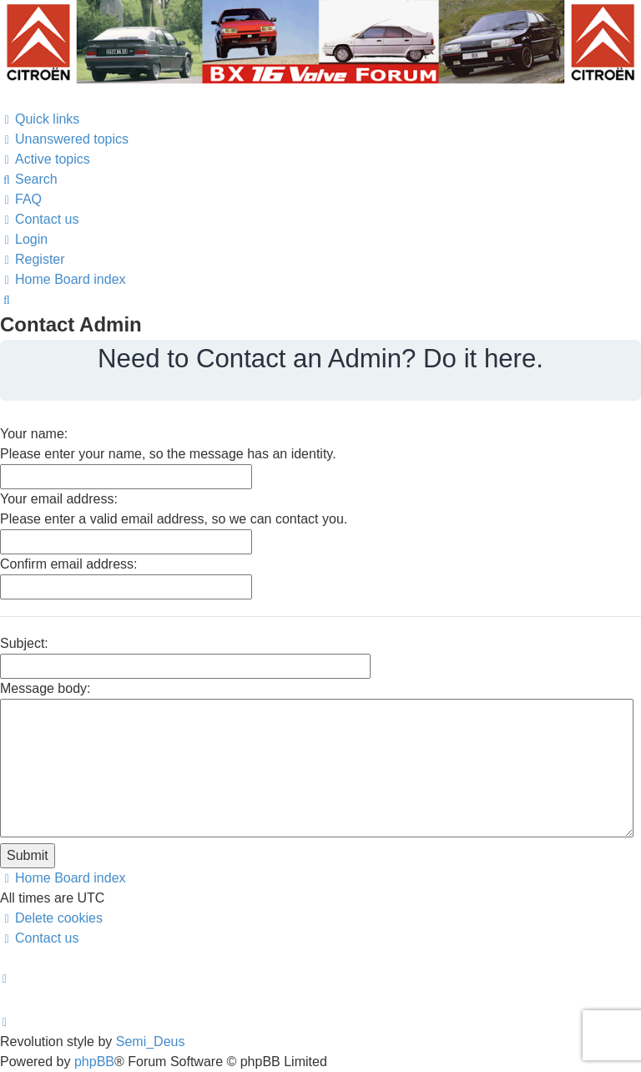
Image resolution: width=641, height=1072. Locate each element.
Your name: (34, 434)
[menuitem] (64, 139)
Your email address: (59, 499)
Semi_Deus (150, 1041)
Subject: (24, 643)
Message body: (45, 688)
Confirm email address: (69, 564)
